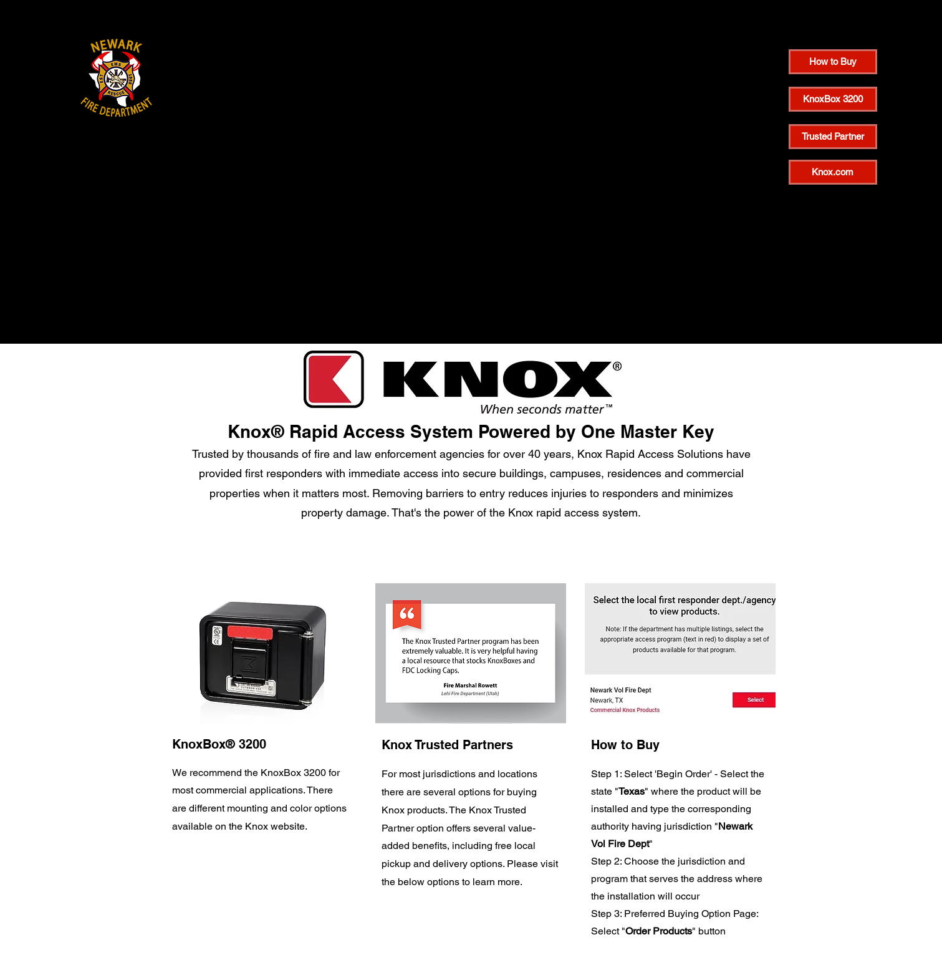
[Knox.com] (833, 172)
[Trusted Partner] (833, 136)
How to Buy (625, 744)
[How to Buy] (833, 61)
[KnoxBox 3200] (833, 99)
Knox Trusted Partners (447, 744)
